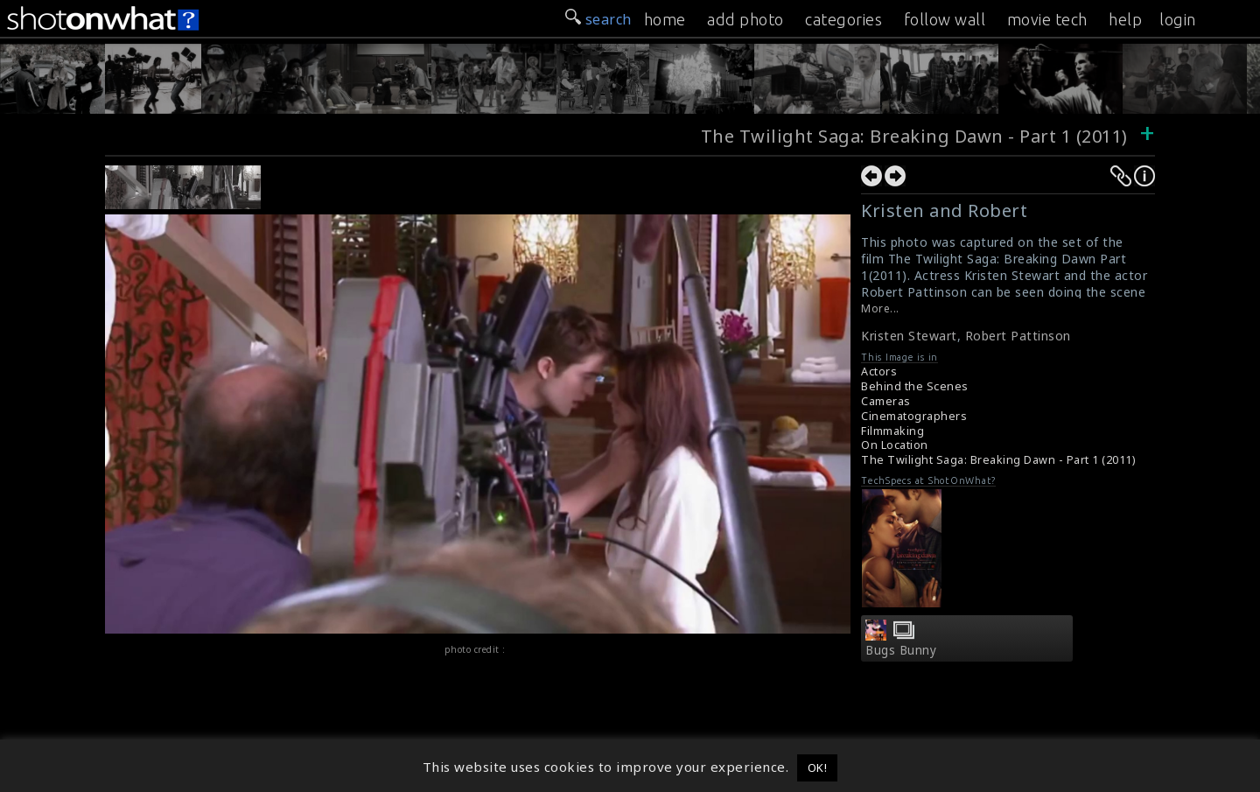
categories (843, 19)
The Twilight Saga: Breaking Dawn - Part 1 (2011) (917, 136)
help (1125, 19)
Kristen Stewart (909, 335)
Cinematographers (914, 416)
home (665, 19)
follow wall (945, 19)
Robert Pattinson (1018, 335)
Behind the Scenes (915, 386)
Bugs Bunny (900, 650)
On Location (894, 445)
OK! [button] (818, 767)
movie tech (1047, 19)
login (1177, 19)
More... (880, 308)
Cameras (886, 401)
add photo (745, 19)
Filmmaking (892, 431)
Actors (879, 371)
